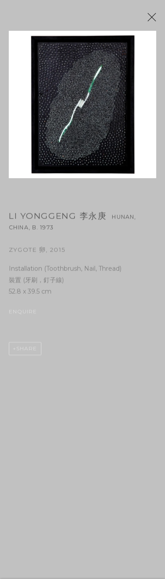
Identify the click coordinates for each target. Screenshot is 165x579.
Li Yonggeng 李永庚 (58, 219)
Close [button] (157, 19)
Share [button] (26, 351)
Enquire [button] (23, 314)
